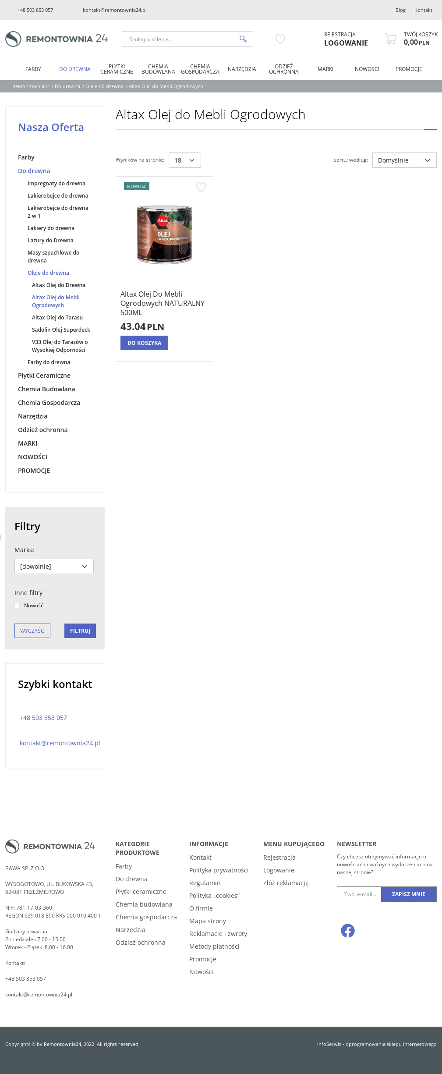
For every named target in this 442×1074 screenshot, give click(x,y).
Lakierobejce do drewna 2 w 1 (58, 212)
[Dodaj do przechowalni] (201, 187)
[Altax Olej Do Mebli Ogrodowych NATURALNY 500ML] (164, 303)
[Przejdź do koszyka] (421, 39)
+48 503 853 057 (35, 10)
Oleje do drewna (48, 272)
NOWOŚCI (367, 69)
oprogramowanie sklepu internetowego (391, 1044)
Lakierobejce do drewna (58, 195)
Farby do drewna (49, 362)
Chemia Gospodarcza (200, 69)
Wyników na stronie (140, 159)
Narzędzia (242, 69)
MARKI (325, 69)
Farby (33, 69)
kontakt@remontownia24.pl (115, 10)
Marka (24, 549)
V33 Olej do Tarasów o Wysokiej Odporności (60, 346)
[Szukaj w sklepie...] (178, 39)
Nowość (28, 605)
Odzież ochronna (284, 69)
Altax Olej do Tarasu (57, 317)
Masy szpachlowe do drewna (53, 256)
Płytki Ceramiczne (116, 69)
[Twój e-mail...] (359, 894)
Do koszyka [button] (144, 343)
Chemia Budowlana (158, 69)
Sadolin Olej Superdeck (61, 329)
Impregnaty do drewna (56, 183)
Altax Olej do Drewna (58, 285)
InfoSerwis (329, 1044)
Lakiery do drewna (51, 228)
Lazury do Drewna (51, 240)
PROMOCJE (409, 69)
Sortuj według (350, 159)
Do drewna (75, 69)
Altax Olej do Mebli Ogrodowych (56, 301)
